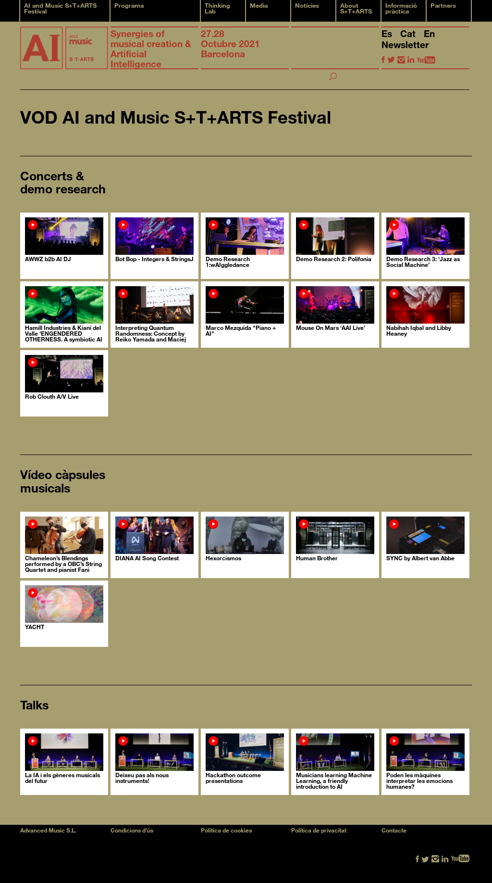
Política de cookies (226, 830)
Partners (443, 5)
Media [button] (259, 5)
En (429, 33)
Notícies (307, 5)
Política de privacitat (318, 830)
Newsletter (405, 44)
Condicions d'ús (132, 830)
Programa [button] (129, 5)
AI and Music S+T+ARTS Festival (60, 8)
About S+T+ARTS (356, 8)
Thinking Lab (217, 8)
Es (387, 33)
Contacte (393, 830)
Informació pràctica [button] (401, 8)
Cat (409, 33)
